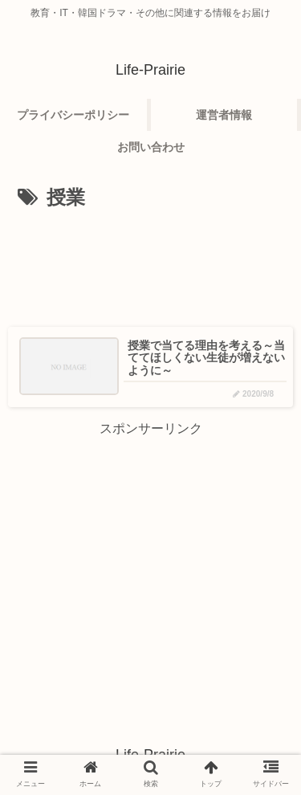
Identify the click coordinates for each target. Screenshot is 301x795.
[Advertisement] (150, 263)
